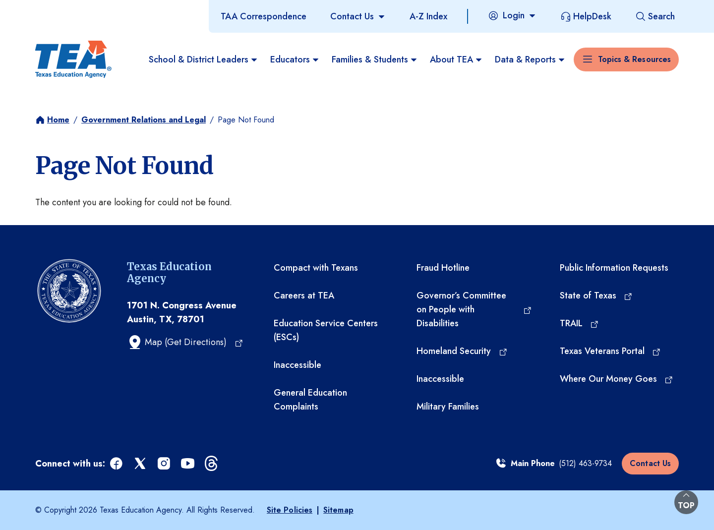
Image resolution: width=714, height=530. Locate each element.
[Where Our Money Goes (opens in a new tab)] (617, 379)
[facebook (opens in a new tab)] (117, 463)
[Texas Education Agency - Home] (73, 59)
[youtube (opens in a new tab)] (188, 463)
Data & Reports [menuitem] (530, 59)
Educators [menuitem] (295, 59)
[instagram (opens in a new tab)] (165, 463)
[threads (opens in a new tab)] (212, 463)
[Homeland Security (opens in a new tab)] (462, 351)
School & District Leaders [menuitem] (203, 59)
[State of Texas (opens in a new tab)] (596, 295)
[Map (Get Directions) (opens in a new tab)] (185, 342)
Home (58, 119)
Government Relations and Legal (143, 119)
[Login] (512, 15)
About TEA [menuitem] (456, 59)
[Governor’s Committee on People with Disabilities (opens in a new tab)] (474, 309)
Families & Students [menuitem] (375, 59)
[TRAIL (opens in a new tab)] (579, 323)
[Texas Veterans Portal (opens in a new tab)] (610, 351)
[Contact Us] (358, 16)
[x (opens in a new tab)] (141, 463)
